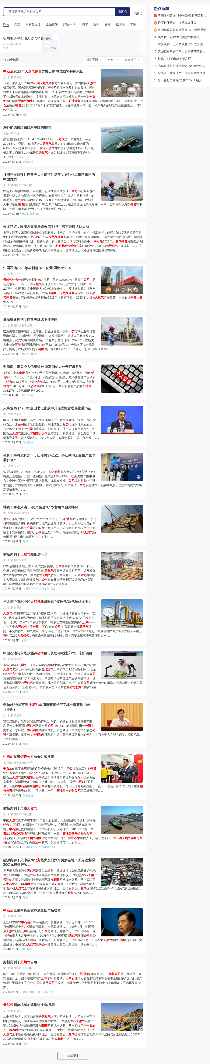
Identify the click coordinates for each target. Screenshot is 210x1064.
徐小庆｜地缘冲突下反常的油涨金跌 (181, 73)
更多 (53, 48)
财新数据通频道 (30, 213)
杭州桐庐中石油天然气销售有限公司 (30, 38)
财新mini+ (27, 395)
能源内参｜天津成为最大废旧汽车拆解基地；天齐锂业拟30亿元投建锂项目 (49, 862)
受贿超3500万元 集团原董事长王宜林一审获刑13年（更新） (46, 707)
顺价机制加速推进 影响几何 (29, 1005)
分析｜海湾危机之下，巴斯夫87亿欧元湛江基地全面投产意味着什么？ (49, 457)
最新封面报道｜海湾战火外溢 (177, 23)
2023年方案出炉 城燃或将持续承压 (43, 71)
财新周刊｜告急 (20, 962)
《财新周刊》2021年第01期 (37, 992)
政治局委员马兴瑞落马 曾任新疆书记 (182, 30)
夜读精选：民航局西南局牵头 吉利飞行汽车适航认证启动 (46, 226)
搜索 (122, 11)
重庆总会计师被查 (28, 756)
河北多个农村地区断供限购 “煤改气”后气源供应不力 (47, 601)
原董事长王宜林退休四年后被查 (32, 910)
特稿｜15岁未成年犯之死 (174, 58)
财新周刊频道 (29, 354)
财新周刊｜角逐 (20, 808)
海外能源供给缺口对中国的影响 (27, 127)
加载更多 (73, 1055)
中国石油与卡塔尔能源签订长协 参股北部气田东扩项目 (47, 653)
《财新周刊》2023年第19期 (39, 588)
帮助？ (138, 13)
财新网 (25, 255)
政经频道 (28, 442)
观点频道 (28, 162)
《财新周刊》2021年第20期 (39, 847)
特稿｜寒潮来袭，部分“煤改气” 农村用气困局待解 (40, 507)
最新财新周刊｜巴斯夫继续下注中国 (30, 319)
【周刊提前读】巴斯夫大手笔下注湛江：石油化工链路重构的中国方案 (49, 177)
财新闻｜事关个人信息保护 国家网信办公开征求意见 (42, 367)
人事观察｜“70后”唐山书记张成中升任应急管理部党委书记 (47, 408)
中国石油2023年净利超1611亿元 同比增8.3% (37, 268)
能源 (24, 114)
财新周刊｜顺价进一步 (25, 554)
